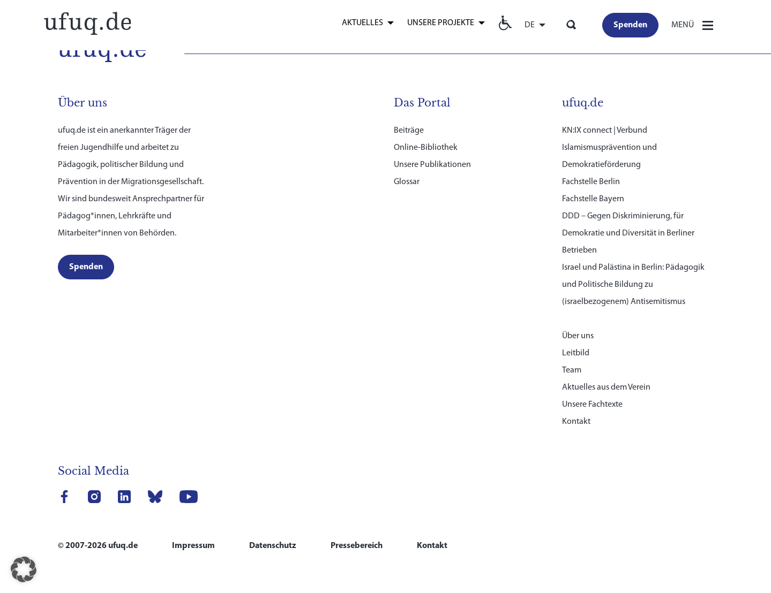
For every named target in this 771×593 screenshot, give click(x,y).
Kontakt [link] (576, 421)
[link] (87, 22)
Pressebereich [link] (357, 546)
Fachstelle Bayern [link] (593, 199)
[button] (23, 569)
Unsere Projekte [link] (440, 23)
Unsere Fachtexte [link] (592, 404)
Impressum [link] (193, 546)
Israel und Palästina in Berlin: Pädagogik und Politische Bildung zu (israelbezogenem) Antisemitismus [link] (633, 284)
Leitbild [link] (575, 353)
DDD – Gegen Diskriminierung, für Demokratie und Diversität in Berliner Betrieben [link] (628, 233)
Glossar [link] (407, 182)
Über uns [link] (578, 336)
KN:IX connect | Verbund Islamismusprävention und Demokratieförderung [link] (609, 147)
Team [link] (571, 370)
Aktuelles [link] (362, 23)
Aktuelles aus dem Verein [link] (606, 387)
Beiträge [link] (409, 130)
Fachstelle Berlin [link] (591, 182)
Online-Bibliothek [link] (426, 147)
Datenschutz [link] (272, 546)
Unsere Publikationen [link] (432, 165)
